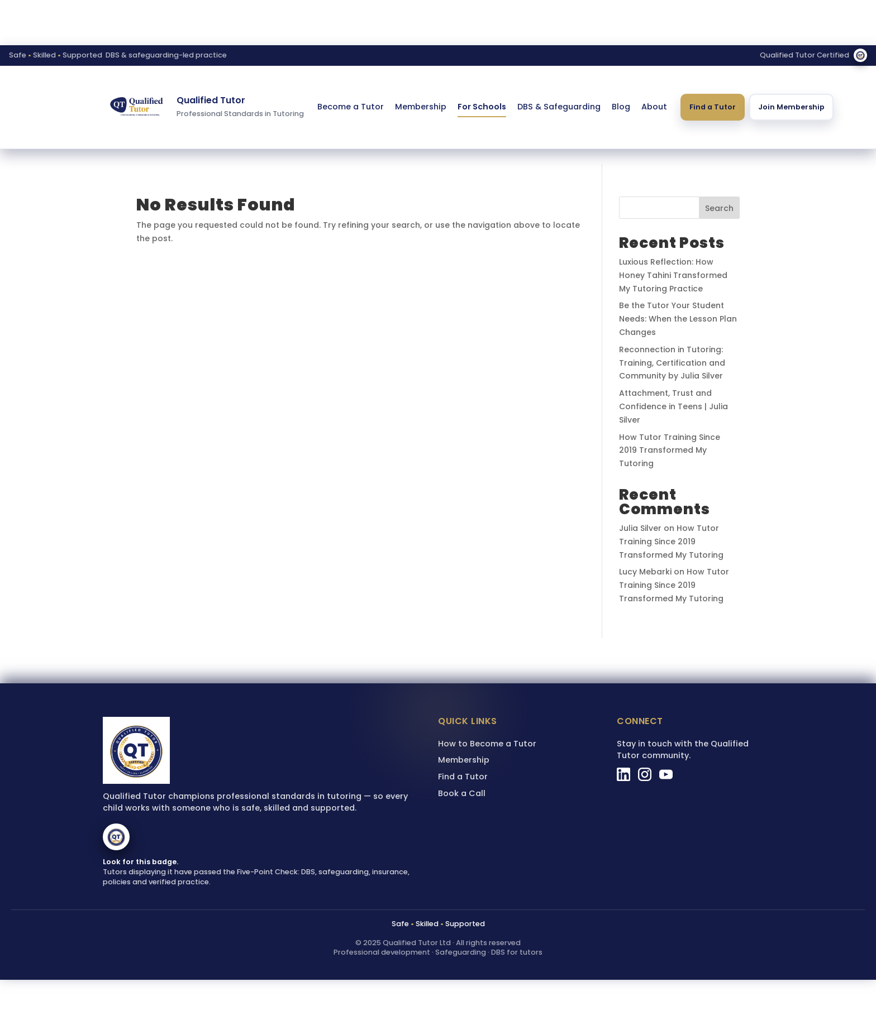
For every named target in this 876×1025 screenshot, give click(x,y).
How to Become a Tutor (487, 743)
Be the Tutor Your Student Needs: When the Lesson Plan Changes (678, 319)
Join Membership (791, 107)
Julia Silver (640, 528)
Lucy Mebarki (645, 571)
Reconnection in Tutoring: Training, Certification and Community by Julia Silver (672, 363)
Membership (420, 106)
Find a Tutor (712, 107)
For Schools (482, 106)
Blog (621, 106)
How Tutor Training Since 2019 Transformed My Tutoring (669, 451)
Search (719, 208)
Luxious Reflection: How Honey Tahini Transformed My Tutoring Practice (673, 275)
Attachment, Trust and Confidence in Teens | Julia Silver (673, 406)
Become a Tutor (350, 106)
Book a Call (461, 793)
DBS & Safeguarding (559, 106)
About (654, 106)
